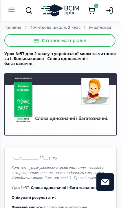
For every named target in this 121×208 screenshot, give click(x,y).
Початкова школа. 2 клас (55, 27)
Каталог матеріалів (60, 40)
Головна (12, 27)
